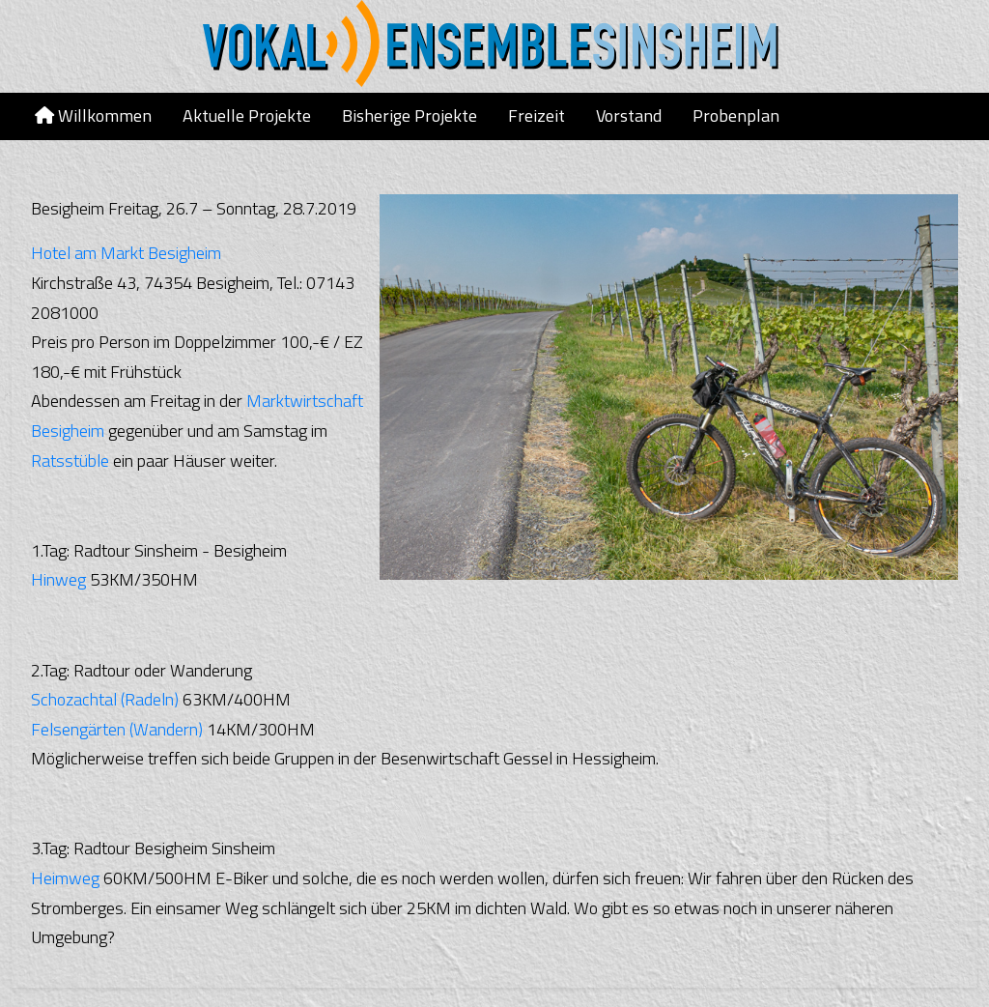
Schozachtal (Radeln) (105, 699)
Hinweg (58, 579)
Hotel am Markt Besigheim (126, 253)
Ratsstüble (70, 460)
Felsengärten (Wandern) (117, 729)
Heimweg (65, 878)
